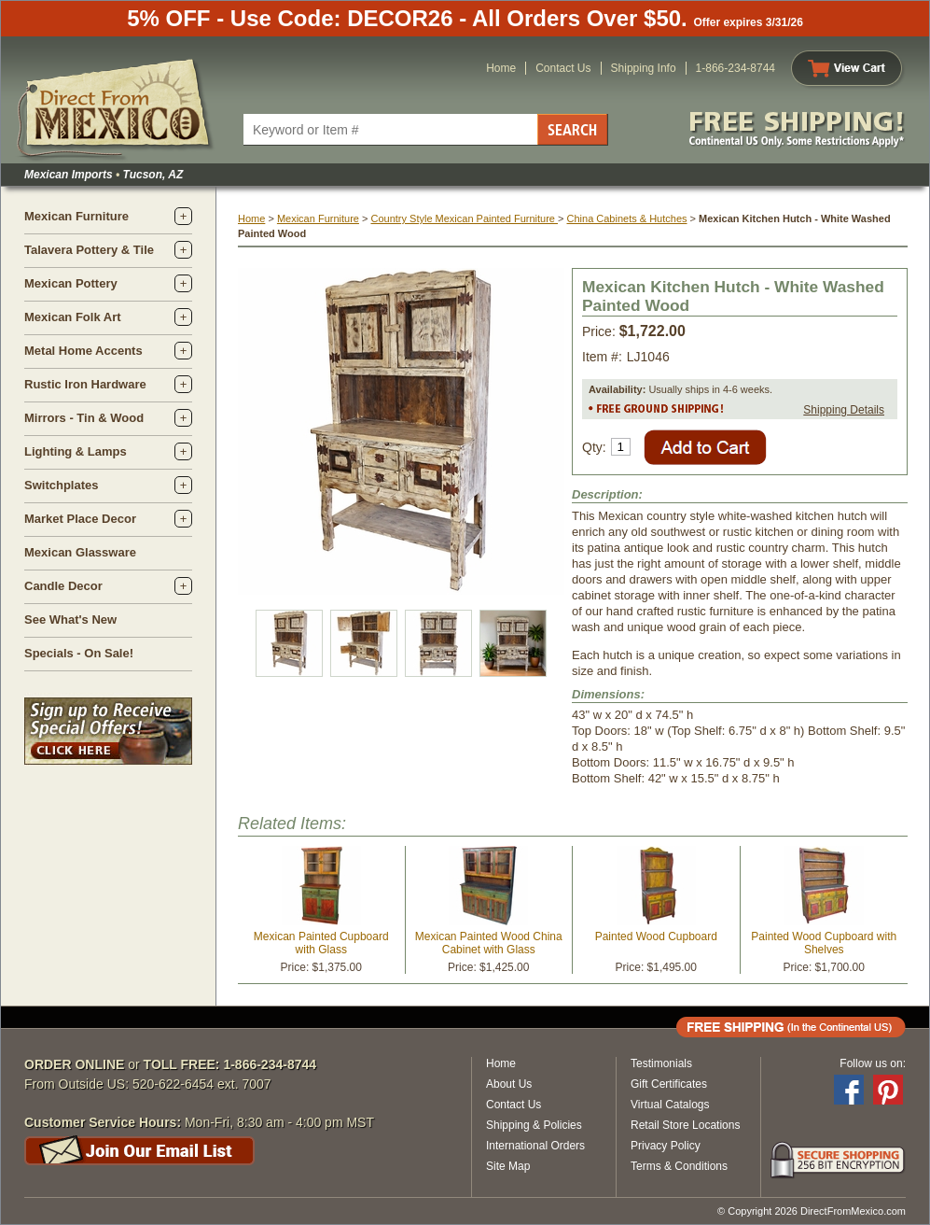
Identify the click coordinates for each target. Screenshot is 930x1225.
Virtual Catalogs (670, 1104)
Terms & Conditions (679, 1166)
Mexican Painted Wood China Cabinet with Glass (488, 943)
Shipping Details (843, 409)
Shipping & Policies (534, 1125)
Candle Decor (63, 586)
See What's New (70, 619)
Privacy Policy (666, 1145)
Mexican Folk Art (72, 317)
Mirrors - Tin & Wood (84, 418)
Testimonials (661, 1063)
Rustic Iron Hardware (85, 384)
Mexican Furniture (76, 216)
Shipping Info (643, 68)
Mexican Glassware (80, 552)
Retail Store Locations (685, 1125)
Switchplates (61, 485)
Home (501, 68)
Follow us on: (873, 1063)
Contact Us (562, 68)
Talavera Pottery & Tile (89, 250)
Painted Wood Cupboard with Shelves (823, 943)
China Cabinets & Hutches (627, 218)
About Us (509, 1084)
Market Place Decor (80, 519)
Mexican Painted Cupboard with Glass (321, 943)
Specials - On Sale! (78, 653)
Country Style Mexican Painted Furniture (464, 218)
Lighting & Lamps (75, 451)
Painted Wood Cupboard (656, 936)
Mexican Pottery (71, 283)
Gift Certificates (669, 1084)
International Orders (535, 1145)
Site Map (508, 1166)
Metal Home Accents (83, 351)
